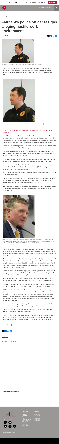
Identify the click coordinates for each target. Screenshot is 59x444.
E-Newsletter (25, 424)
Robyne (6, 35)
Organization (25, 415)
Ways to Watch (25, 425)
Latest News (5, 17)
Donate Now (37, 414)
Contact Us (24, 414)
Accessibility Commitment (37, 420)
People (23, 418)
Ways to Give (37, 415)
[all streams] (56, 8)
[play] (4, 8)
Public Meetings (26, 421)
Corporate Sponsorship (37, 417)
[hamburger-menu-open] (3, 2)
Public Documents (26, 419)
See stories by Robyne (9, 341)
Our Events (24, 423)
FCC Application (26, 420)
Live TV (42, 2)
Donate (52, 2)
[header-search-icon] (26, 2)
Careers (24, 417)
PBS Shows (32, 2)
